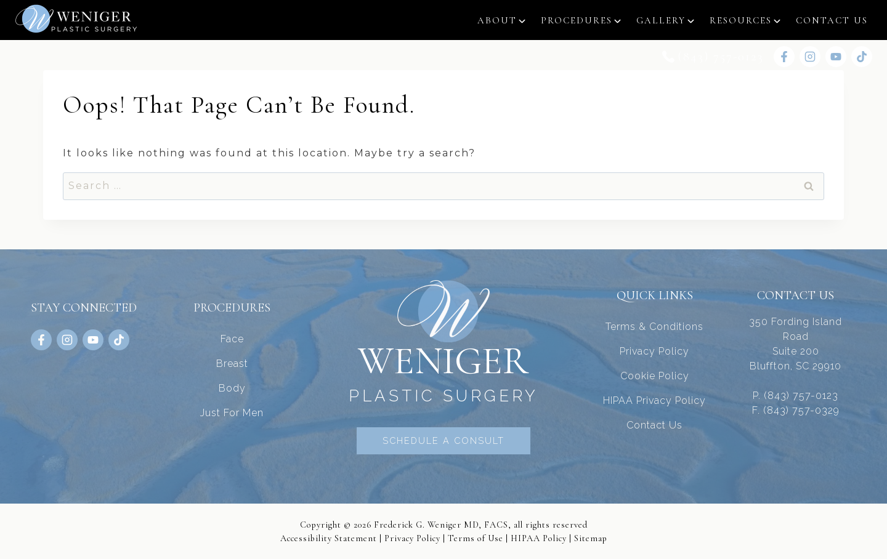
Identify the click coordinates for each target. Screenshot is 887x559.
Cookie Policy (654, 375)
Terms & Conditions (654, 326)
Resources (741, 20)
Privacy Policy (654, 350)
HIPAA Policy (539, 538)
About (497, 20)
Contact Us (832, 20)
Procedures (576, 20)
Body (232, 387)
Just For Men (232, 412)
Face (232, 338)
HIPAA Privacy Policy (654, 400)
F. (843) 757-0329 (796, 410)
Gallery (661, 20)
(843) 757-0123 (721, 56)
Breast (232, 363)
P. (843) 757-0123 (795, 395)
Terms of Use (475, 538)
